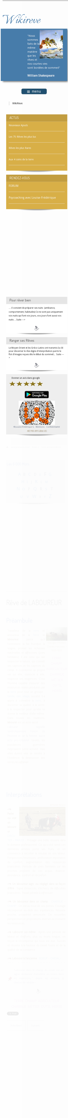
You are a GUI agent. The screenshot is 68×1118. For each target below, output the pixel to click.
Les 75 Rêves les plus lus (22, 136)
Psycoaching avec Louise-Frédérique (32, 197)
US (45, 430)
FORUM (13, 186)
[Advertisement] (34, 256)
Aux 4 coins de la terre (21, 159)
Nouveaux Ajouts (18, 125)
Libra (40, 430)
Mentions (40, 427)
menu (34, 91)
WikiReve (17, 103)
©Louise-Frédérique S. (24, 427)
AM (36, 430)
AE (28, 430)
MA (32, 430)
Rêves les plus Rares (20, 148)
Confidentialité (53, 427)
